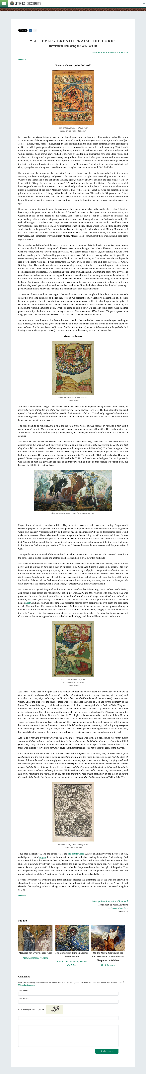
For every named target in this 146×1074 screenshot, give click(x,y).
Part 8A (22, 59)
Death (28, 602)
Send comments (107, 1051)
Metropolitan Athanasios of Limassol (110, 52)
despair (42, 857)
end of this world (76, 853)
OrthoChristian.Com (26, 985)
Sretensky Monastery (118, 908)
